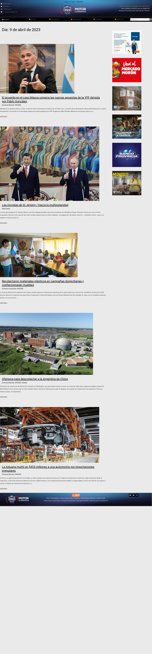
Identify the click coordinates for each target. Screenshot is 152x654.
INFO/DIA (18, 105)
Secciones (6, 19)
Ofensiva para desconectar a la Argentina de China (35, 379)
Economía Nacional (8, 105)
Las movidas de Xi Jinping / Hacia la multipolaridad (35, 205)
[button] (134, 6)
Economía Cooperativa (9, 288)
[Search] (150, 19)
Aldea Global (6, 208)
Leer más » (3, 116)
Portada (24, 382)
